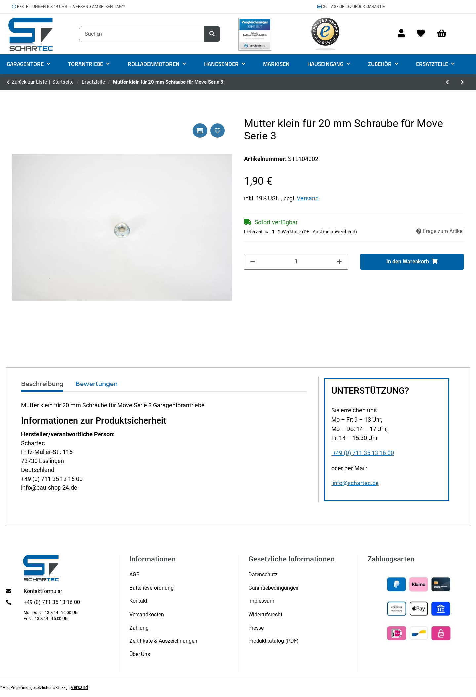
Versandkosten (146, 614)
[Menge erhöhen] (339, 261)
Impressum (261, 601)
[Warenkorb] (444, 34)
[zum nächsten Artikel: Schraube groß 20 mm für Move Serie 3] (462, 82)
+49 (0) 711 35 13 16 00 (362, 453)
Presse (256, 628)
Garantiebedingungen (273, 588)
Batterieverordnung (151, 588)
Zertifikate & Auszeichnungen (163, 641)
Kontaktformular (43, 591)
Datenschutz (263, 574)
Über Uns (139, 654)
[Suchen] (141, 34)
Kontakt (138, 601)
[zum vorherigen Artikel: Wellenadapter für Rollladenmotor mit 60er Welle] (447, 82)
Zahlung (139, 628)
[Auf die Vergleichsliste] (200, 130)
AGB (134, 574)
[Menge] (296, 261)
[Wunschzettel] (421, 34)
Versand (308, 198)
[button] (401, 34)
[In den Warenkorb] (412, 262)
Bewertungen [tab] (96, 384)
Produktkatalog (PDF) (273, 641)
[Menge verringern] (252, 261)
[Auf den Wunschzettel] (217, 130)
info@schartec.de (355, 483)
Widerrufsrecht (265, 614)
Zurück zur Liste (29, 82)
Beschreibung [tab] (42, 384)
